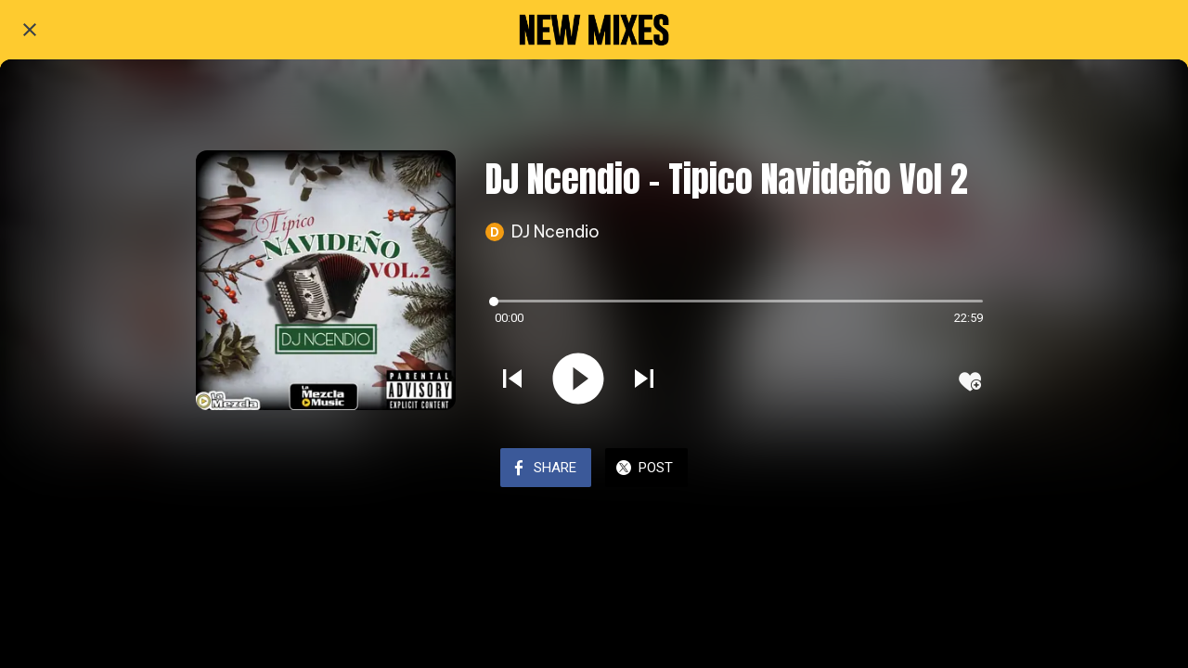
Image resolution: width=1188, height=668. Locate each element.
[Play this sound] (578, 380)
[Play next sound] (644, 380)
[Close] (30, 30)
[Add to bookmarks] (970, 381)
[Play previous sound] (512, 380)
